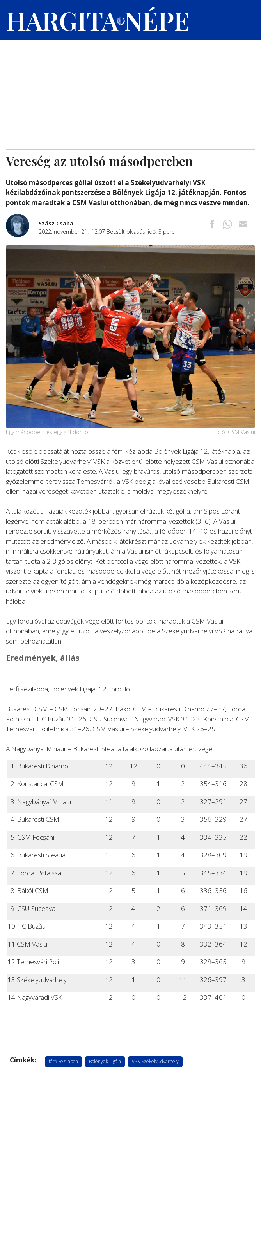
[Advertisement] (130, 90)
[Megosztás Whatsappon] (227, 224)
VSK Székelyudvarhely (155, 1061)
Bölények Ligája (105, 1061)
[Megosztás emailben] (242, 224)
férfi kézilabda (63, 1061)
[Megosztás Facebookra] (212, 224)
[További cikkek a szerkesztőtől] (22, 218)
